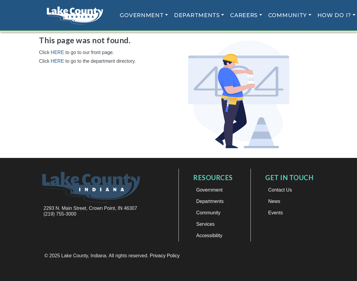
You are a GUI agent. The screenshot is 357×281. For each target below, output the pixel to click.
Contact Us (280, 189)
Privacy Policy (165, 255)
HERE (57, 52)
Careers (244, 15)
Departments (197, 15)
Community (287, 15)
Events (275, 212)
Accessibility (209, 235)
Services (205, 224)
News (274, 201)
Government (142, 15)
